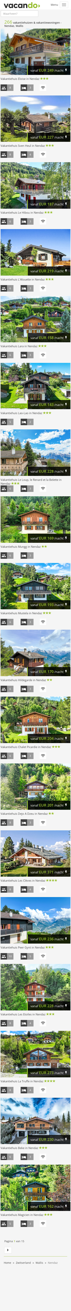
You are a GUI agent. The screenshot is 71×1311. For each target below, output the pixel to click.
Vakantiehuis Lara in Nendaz (19, 346)
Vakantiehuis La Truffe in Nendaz (22, 1081)
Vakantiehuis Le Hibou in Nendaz (22, 212)
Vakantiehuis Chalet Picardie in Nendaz (26, 747)
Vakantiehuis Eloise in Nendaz (20, 79)
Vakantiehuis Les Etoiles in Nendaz (23, 1014)
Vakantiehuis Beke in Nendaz (19, 1148)
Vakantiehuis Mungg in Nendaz (21, 546)
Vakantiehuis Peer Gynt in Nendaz (23, 947)
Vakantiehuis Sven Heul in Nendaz (23, 146)
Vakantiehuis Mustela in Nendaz (21, 613)
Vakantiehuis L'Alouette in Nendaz (23, 279)
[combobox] (19, 13)
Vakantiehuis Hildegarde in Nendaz (23, 680)
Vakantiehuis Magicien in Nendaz (22, 1215)
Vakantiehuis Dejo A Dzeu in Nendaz (24, 813)
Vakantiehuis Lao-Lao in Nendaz (21, 413)
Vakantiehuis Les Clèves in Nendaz (23, 880)
